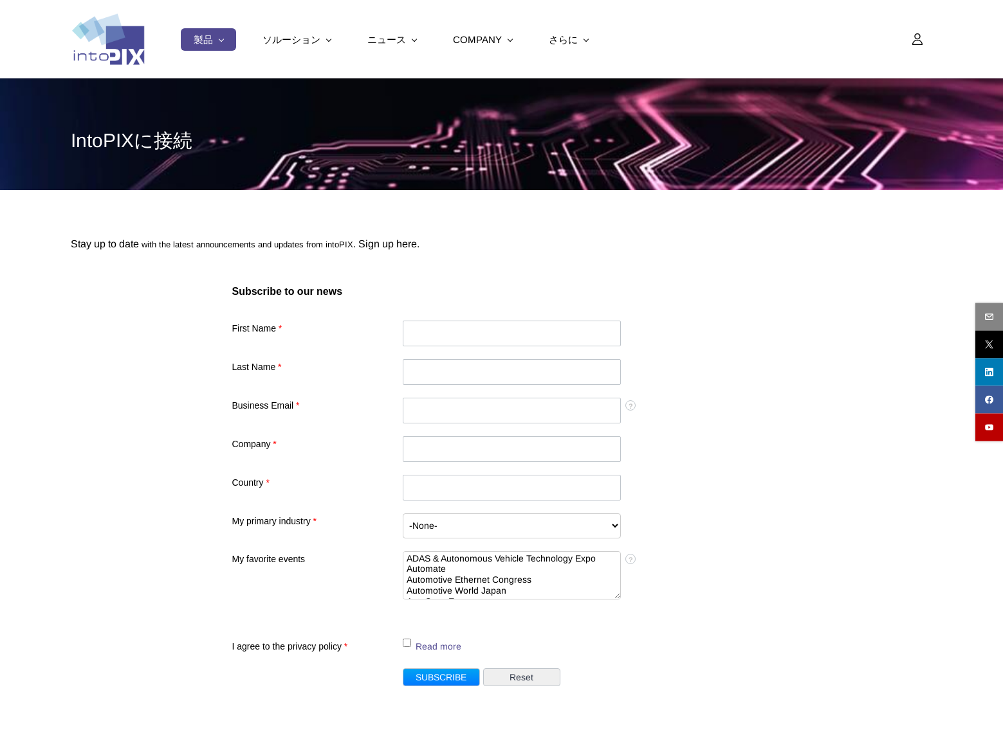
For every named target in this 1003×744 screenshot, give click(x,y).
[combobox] (512, 525)
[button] (441, 677)
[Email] (512, 410)
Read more (438, 646)
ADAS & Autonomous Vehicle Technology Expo (512, 558)
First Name (257, 328)
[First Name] (512, 333)
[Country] (512, 487)
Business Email (266, 405)
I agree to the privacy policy (290, 646)
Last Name (257, 367)
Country (251, 482)
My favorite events (269, 559)
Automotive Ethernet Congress (512, 579)
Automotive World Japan (512, 590)
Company (254, 444)
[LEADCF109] (407, 643)
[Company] (512, 449)
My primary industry (274, 521)
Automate (512, 568)
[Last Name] (512, 372)
